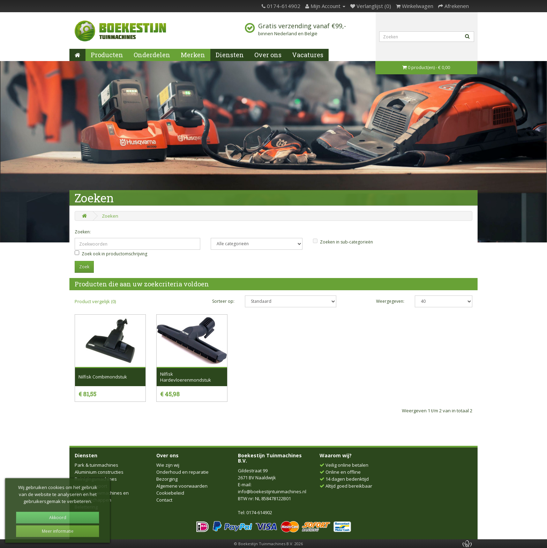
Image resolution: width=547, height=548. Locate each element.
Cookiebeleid (170, 493)
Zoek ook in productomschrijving (111, 253)
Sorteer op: (223, 301)
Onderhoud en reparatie (182, 472)
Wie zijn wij (167, 465)
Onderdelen (152, 55)
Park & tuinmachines (96, 465)
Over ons (268, 55)
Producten (107, 55)
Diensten (230, 55)
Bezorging (167, 479)
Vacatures (307, 55)
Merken (193, 55)
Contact (164, 500)
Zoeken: (83, 232)
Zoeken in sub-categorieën (343, 242)
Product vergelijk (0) (95, 301)
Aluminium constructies (99, 472)
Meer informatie (58, 531)
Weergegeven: (390, 301)
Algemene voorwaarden (182, 486)
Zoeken (110, 216)
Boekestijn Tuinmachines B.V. (270, 458)
